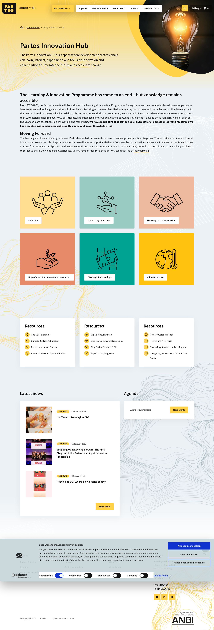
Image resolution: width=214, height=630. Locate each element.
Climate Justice (155, 277)
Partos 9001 (71, 577)
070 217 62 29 (160, 574)
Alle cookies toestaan (189, 594)
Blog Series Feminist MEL (103, 347)
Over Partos (150, 8)
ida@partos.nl (141, 150)
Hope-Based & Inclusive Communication (49, 277)
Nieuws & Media (100, 8)
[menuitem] (63, 8)
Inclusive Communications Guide (107, 340)
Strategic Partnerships (99, 277)
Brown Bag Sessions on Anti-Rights (168, 347)
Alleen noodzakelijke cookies (189, 611)
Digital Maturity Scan (101, 334)
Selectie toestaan (189, 603)
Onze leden (115, 567)
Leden (132, 8)
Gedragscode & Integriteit (78, 572)
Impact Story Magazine (102, 353)
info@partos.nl (162, 578)
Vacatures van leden (30, 572)
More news (104, 506)
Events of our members (140, 410)
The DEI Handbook (40, 334)
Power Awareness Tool (161, 334)
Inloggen (69, 562)
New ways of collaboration (161, 220)
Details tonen (161, 624)
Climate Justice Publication (45, 340)
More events (178, 409)
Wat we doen (61, 8)
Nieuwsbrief (26, 577)
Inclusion (33, 220)
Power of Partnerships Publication (48, 353)
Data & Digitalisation (99, 220)
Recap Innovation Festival (44, 347)
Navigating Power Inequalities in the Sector (168, 356)
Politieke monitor (74, 567)
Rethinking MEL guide (161, 340)
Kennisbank (119, 8)
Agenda (83, 8)
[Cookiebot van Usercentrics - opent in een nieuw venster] (19, 624)
